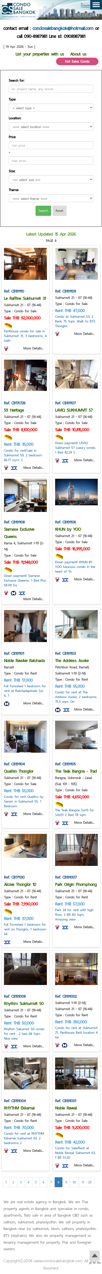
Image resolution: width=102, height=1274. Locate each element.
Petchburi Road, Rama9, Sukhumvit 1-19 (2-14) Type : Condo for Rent (72, 673)
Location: (15, 118)
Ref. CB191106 (65, 522)
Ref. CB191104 (14, 764)
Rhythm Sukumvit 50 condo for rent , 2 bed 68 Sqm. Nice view (24, 1033)
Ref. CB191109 (65, 291)
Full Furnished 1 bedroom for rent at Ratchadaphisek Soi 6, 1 (25, 690)
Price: (12, 137)
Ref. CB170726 (14, 403)
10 (74, 1182)
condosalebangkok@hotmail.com (63, 28)
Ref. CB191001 (65, 1100)
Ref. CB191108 (14, 522)
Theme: (14, 190)
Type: (12, 99)
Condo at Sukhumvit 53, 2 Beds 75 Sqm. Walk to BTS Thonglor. (75, 321)
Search (43, 210)
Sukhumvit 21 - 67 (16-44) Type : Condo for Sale (22, 308)
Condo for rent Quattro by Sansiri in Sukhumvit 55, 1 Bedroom (23, 801)
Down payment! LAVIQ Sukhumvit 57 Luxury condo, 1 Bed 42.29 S (75, 447)
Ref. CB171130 (14, 877)
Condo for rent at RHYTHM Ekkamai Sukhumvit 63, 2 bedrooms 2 (24, 1138)
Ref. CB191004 (15, 1100)
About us (78, 54)
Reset (59, 210)
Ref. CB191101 (14, 653)
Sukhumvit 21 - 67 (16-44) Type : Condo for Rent (22, 894)
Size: (12, 171)
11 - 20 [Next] (87, 1182)
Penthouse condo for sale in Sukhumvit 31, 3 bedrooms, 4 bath (25, 335)
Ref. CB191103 (65, 653)
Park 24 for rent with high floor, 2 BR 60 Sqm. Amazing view (74, 914)
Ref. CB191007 (66, 877)
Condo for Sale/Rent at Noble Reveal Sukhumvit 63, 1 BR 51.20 (75, 1152)
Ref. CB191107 (65, 403)
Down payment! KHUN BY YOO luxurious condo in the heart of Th (75, 566)
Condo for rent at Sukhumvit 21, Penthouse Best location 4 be (76, 1032)
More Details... (33, 348)
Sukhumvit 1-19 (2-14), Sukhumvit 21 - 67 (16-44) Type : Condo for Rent (73, 1009)
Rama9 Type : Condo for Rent (20, 670)
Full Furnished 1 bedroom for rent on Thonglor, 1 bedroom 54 (25, 929)
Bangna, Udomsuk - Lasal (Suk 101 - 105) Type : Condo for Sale (73, 784)
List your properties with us (40, 54)
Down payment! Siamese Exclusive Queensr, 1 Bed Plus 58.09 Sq (25, 580)
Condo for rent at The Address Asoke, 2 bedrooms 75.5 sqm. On (76, 696)
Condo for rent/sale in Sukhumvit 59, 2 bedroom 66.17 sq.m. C (23, 455)
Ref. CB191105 (65, 764)
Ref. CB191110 (14, 291)
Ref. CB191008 (15, 996)
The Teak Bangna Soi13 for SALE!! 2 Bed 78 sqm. (74, 812)
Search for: (16, 80)
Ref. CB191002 (66, 996)
